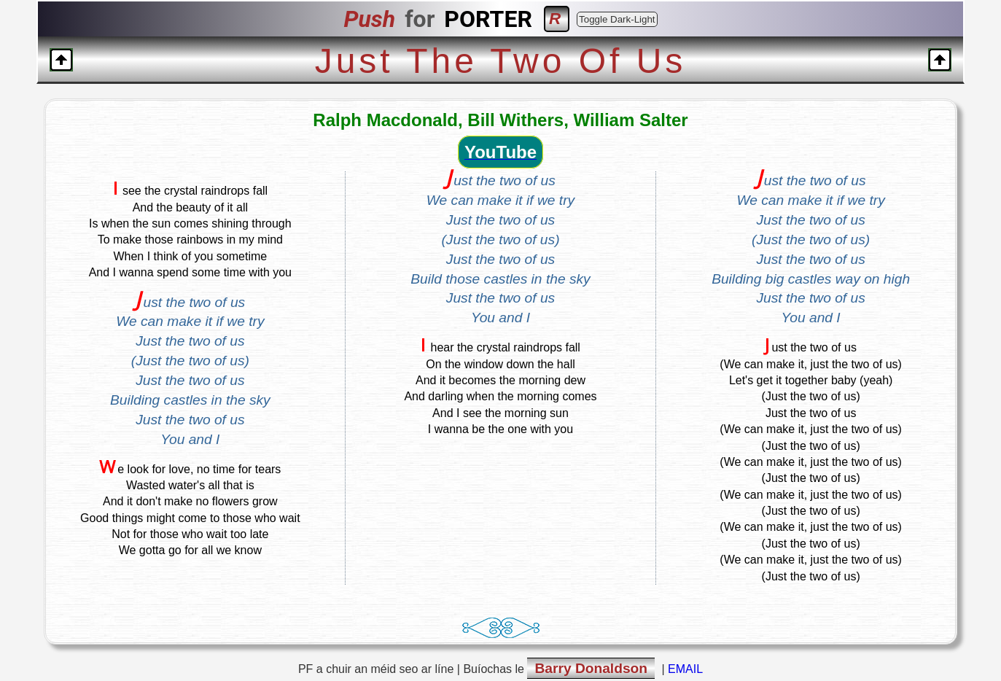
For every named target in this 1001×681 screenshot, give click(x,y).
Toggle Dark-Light (617, 19)
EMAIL (685, 669)
